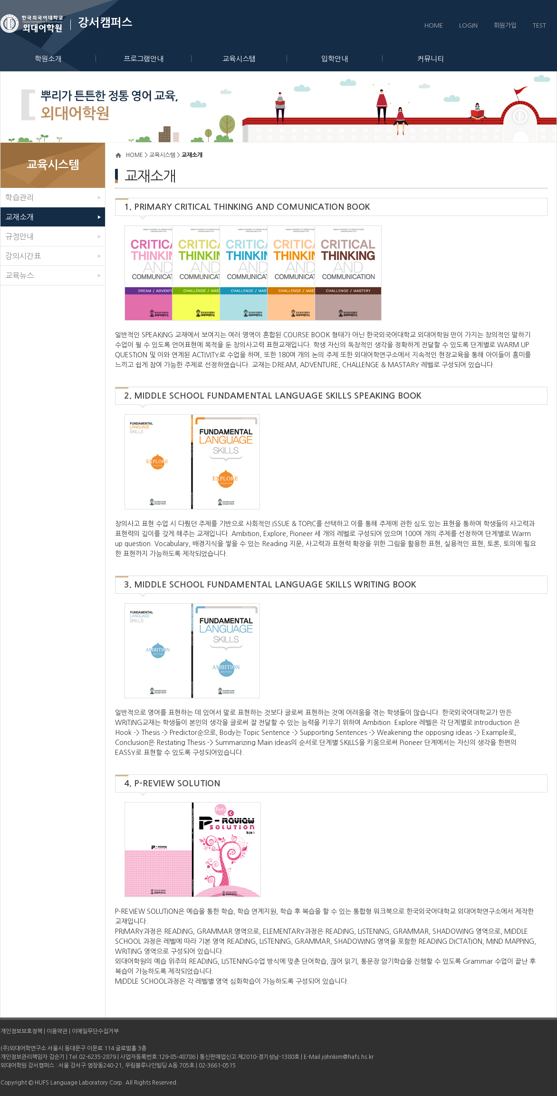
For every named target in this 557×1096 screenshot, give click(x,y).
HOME (433, 25)
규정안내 (19, 236)
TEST (539, 25)
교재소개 (19, 217)
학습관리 (19, 197)
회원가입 (505, 25)
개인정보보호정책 (21, 1031)
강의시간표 (23, 256)
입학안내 (352, 59)
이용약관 (57, 1031)
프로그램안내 (158, 59)
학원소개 (65, 59)
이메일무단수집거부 (95, 1031)
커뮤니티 (430, 58)
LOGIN (468, 25)
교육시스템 (254, 59)
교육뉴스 (19, 275)
